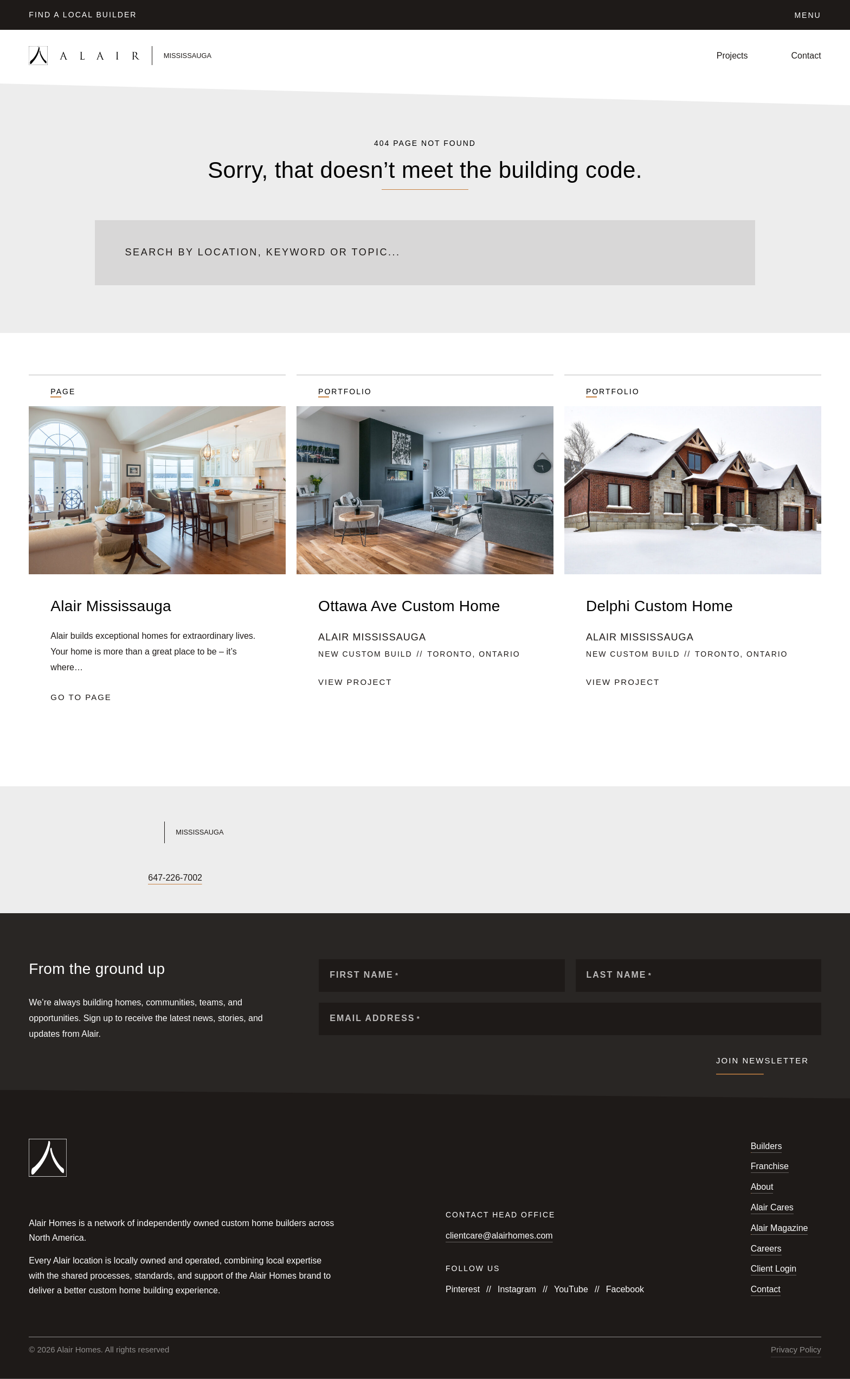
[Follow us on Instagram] (52, 878)
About (762, 1186)
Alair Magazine (779, 1228)
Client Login (774, 1268)
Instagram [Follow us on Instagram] (517, 1289)
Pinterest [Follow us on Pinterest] (463, 1289)
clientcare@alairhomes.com (499, 1235)
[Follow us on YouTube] (71, 878)
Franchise (770, 1166)
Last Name (619, 975)
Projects (732, 55)
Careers (766, 1248)
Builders (766, 1146)
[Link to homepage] (159, 55)
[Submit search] (719, 253)
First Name (364, 975)
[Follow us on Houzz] (126, 878)
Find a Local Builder (83, 14)
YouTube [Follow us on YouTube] (571, 1289)
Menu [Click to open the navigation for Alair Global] (807, 15)
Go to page (80, 697)
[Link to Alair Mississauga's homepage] (220, 832)
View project (355, 682)
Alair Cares (772, 1207)
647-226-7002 (175, 877)
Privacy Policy (796, 1349)
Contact (806, 55)
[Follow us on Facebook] (34, 878)
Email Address (375, 1018)
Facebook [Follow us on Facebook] (625, 1289)
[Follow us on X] (89, 878)
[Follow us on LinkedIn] (107, 878)
